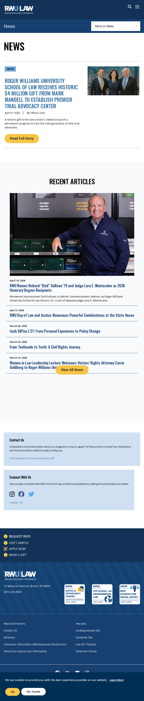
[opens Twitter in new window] (31, 494)
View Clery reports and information (25, 651)
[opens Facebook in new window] (21, 494)
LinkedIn (14, 502)
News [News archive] (10, 69)
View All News (72, 369)
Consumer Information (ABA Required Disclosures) (35, 644)
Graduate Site (84, 637)
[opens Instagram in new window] (12, 494)
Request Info (20, 536)
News (9, 26)
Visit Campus (18, 543)
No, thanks (33, 691)
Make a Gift (17, 555)
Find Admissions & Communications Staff (31, 458)
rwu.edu (81, 623)
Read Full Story (22, 138)
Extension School (86, 651)
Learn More (117, 680)
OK (12, 692)
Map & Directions (14, 623)
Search (130, 7)
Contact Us (10, 630)
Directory (9, 637)
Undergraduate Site (88, 630)
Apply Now (17, 549)
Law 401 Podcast (86, 644)
